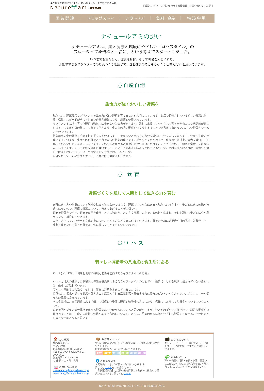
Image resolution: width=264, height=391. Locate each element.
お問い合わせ (168, 5)
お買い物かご (196, 5)
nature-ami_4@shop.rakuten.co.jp (71, 370)
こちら (108, 367)
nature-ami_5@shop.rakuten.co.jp (71, 373)
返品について (152, 5)
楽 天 (208, 5)
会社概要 (182, 5)
